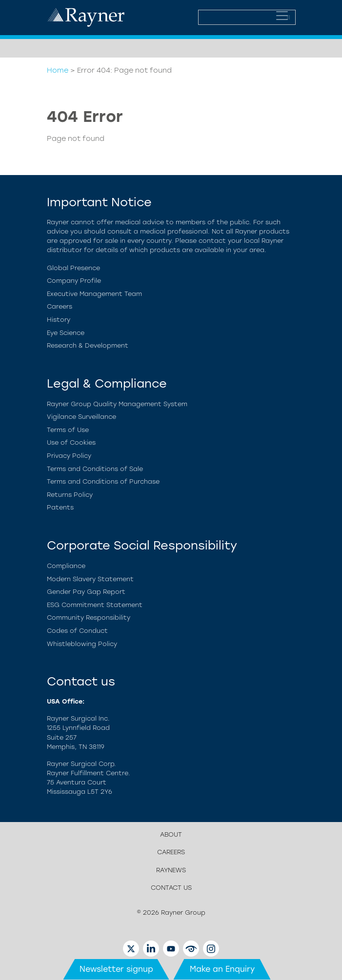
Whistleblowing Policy (82, 643)
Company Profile (74, 280)
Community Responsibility (88, 617)
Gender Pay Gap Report (86, 591)
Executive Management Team (94, 293)
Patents (60, 507)
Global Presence (73, 268)
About (171, 834)
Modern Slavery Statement (90, 579)
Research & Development (87, 345)
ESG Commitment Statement (94, 604)
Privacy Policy (69, 455)
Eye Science (65, 332)
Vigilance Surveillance (81, 416)
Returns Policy (70, 494)
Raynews (171, 870)
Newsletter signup (116, 969)
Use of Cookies (71, 442)
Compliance (66, 565)
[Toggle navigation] (282, 15)
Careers (59, 306)
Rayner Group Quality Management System (117, 404)
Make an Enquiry (222, 969)
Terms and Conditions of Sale (95, 468)
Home (57, 70)
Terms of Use (68, 429)
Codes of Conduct (77, 630)
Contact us (171, 887)
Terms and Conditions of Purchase (103, 481)
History (58, 319)
